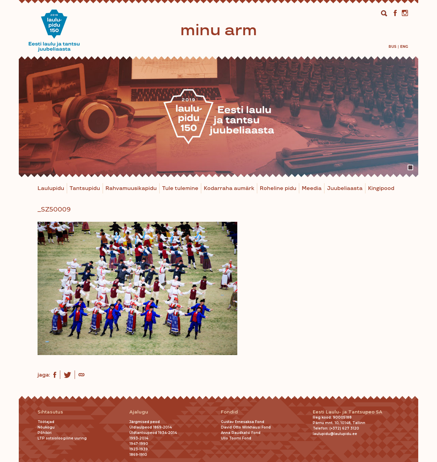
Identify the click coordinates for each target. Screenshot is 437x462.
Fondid (229, 412)
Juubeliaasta (345, 188)
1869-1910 (138, 454)
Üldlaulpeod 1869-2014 (150, 427)
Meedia (312, 188)
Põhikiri (45, 433)
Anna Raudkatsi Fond (240, 433)
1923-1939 (138, 449)
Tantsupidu (85, 188)
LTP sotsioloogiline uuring (62, 438)
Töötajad (46, 422)
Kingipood (381, 188)
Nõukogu (46, 427)
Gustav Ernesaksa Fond (242, 422)
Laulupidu (51, 188)
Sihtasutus (50, 412)
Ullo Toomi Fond (236, 438)
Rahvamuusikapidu (131, 188)
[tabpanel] (218, 116)
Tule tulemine (180, 188)
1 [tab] (410, 167)
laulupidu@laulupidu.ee (335, 434)
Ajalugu (138, 412)
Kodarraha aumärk (229, 188)
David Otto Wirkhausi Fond (246, 427)
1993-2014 (138, 438)
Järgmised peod (144, 422)
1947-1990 (138, 443)
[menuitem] (392, 46)
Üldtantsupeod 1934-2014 (153, 433)
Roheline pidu (278, 188)
